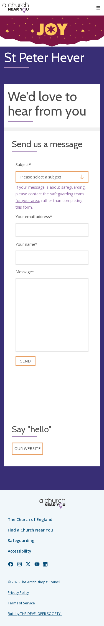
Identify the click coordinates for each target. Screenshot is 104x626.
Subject (23, 164)
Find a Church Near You (30, 530)
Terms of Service (21, 603)
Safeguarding (21, 540)
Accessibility (19, 551)
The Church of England (30, 519)
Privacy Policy (18, 592)
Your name (26, 244)
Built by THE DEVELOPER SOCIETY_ (35, 613)
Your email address (34, 216)
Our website (27, 448)
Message (25, 271)
